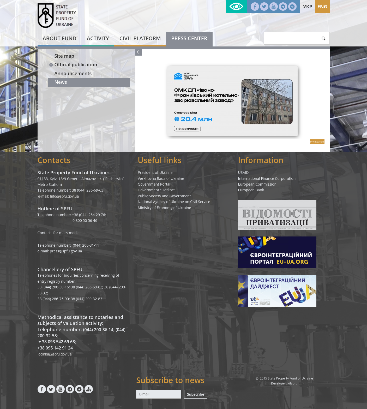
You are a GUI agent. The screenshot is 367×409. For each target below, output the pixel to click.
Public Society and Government (164, 195)
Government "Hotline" (156, 189)
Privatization (317, 141)
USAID (243, 172)
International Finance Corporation (267, 178)
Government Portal (154, 184)
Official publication (73, 64)
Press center (189, 38)
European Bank (251, 189)
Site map (64, 56)
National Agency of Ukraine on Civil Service (174, 201)
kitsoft (292, 383)
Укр (307, 6)
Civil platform (140, 38)
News (61, 82)
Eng (322, 6)
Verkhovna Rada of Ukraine (161, 178)
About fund (59, 38)
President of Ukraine (155, 172)
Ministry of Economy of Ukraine (164, 207)
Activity (98, 38)
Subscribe (195, 394)
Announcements (73, 73)
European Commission (257, 184)
